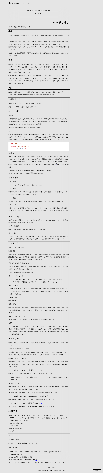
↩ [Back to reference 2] (21, 454)
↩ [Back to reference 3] (34, 457)
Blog (23, 3)
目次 (95, 471)
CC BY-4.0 (45, 470)
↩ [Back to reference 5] (63, 462)
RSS (28, 3)
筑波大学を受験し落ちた (15, 92)
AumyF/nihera (19, 137)
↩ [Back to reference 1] (60, 451)
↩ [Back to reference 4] (36, 459)
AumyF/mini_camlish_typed (37, 134)
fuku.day (14, 3)
